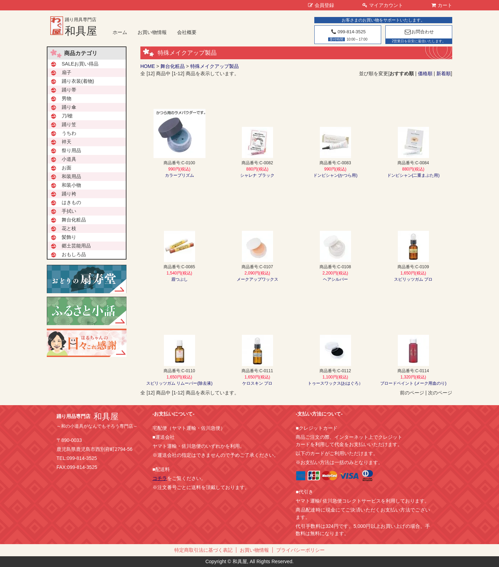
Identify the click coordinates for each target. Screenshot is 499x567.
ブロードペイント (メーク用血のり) (413, 383)
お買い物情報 (152, 32)
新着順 (443, 73)
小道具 (69, 159)
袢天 (66, 142)
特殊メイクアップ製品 (214, 66)
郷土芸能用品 (76, 245)
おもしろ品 (74, 254)
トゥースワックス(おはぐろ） (335, 383)
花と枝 (69, 228)
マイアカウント (382, 5)
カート (441, 5)
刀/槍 (67, 116)
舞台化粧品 (172, 66)
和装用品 (71, 176)
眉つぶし (179, 279)
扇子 (66, 72)
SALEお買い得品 (80, 64)
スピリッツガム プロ (413, 279)
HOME (147, 66)
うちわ (69, 133)
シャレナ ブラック (257, 175)
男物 (66, 98)
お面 (66, 168)
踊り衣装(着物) (78, 81)
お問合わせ (419, 31)
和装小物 (71, 185)
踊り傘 (69, 107)
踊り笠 (69, 124)
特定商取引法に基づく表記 (203, 550)
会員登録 (321, 5)
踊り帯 (69, 90)
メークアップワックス (257, 279)
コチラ (159, 478)
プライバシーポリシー (300, 550)
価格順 (425, 73)
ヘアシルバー (335, 279)
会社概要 (186, 32)
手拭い (69, 211)
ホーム (120, 32)
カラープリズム (179, 175)
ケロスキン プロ (257, 383)
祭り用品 (71, 150)
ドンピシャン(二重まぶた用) (413, 175)
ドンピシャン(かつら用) (335, 175)
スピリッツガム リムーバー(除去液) (179, 383)
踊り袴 (69, 194)
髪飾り (69, 237)
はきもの (71, 202)
